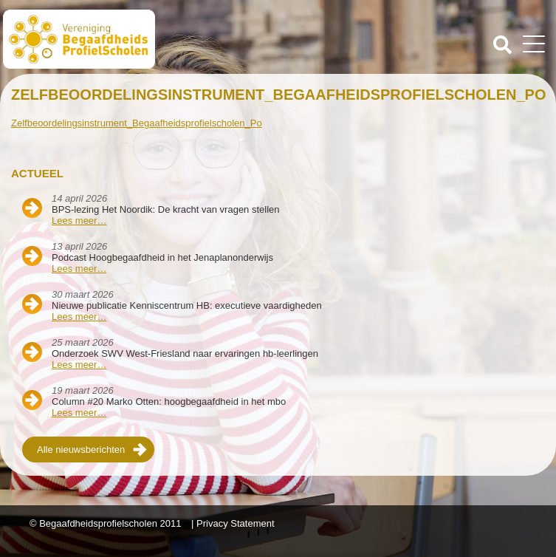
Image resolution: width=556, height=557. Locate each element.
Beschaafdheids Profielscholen (142, 39)
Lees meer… (79, 220)
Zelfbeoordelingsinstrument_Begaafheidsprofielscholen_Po (136, 123)
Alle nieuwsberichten (81, 449)
